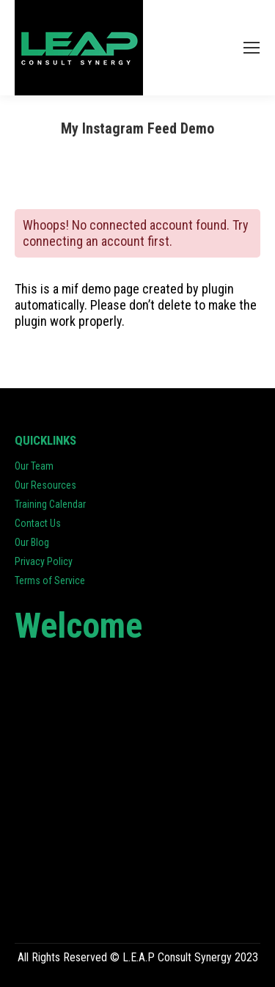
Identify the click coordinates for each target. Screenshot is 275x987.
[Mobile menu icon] (251, 48)
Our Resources (45, 485)
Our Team (34, 466)
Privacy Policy (44, 561)
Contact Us (38, 523)
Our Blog (32, 542)
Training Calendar (50, 504)
